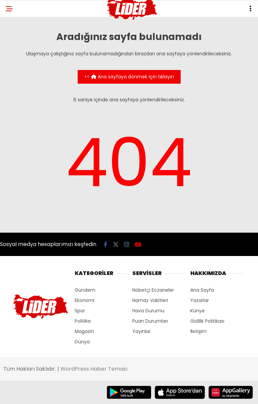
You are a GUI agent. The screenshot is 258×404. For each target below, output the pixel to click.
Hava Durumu (148, 310)
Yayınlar (141, 331)
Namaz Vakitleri (150, 300)
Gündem (85, 290)
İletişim (198, 331)
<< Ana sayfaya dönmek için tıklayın (129, 76)
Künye (197, 310)
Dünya (82, 341)
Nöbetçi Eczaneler (153, 290)
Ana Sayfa (202, 290)
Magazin (84, 331)
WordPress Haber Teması (93, 369)
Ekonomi (84, 300)
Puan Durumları (150, 321)
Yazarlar (199, 300)
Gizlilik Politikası (207, 321)
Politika (83, 321)
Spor (80, 310)
